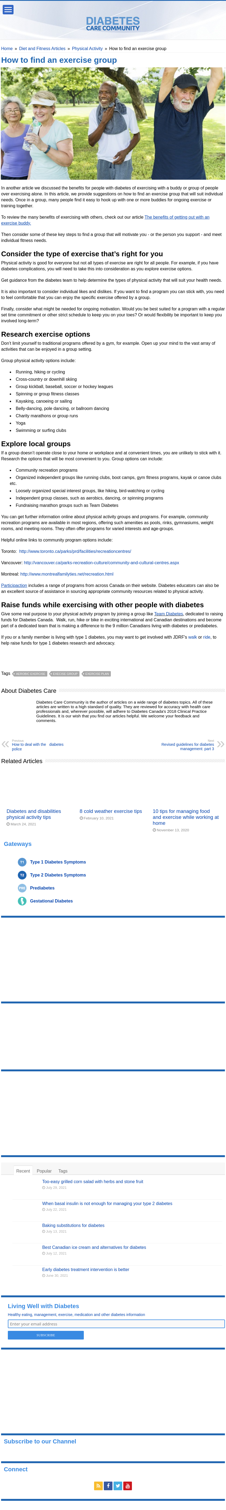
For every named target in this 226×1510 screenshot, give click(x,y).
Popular (44, 1171)
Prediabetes (42, 888)
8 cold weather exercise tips (111, 811)
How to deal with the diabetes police (39, 745)
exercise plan (97, 673)
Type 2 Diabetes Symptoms (58, 875)
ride (207, 637)
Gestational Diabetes (51, 901)
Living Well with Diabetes (43, 1306)
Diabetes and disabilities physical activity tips (33, 814)
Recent (23, 1171)
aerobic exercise (30, 673)
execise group (65, 673)
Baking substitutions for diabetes (73, 1225)
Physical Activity (87, 48)
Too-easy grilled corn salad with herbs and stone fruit (92, 1181)
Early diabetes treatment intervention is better (85, 1269)
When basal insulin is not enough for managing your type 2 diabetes (107, 1203)
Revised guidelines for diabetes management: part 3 (186, 745)
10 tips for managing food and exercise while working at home (186, 817)
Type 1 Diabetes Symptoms (58, 862)
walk (192, 637)
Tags (63, 1171)
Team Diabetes (168, 614)
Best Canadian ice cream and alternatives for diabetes (94, 1247)
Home (7, 48)
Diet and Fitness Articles (42, 48)
